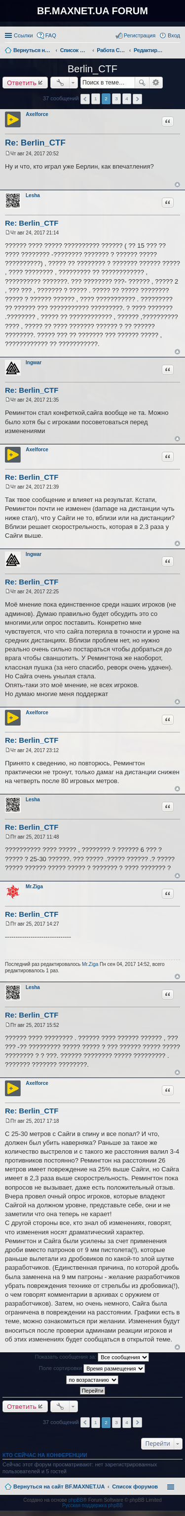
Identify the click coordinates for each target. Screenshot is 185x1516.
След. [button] (137, 99)
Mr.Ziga (34, 886)
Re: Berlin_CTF (35, 142)
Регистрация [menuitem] (139, 35)
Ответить (22, 82)
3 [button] (116, 98)
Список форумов (135, 1486)
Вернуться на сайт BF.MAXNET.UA (59, 1486)
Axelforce (37, 114)
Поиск (142, 82)
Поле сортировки (92, 1368)
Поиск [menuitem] (177, 51)
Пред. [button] (85, 99)
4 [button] (126, 98)
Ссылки (23, 35)
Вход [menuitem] (174, 35)
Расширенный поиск (156, 82)
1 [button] (95, 98)
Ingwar (33, 362)
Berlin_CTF (92, 68)
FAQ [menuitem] (50, 35)
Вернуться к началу (177, 184)
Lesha (33, 195)
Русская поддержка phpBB (92, 1505)
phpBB (76, 1500)
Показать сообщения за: (92, 1357)
